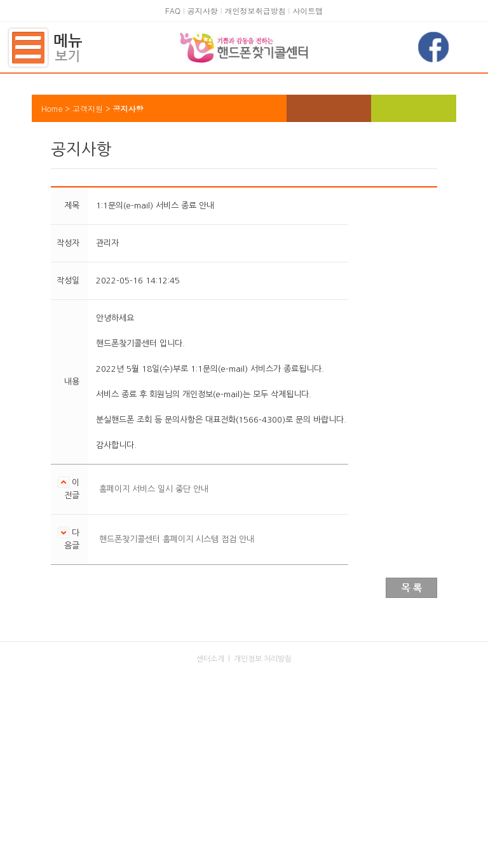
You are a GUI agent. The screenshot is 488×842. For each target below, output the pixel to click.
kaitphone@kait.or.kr (261, 772)
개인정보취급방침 (254, 10)
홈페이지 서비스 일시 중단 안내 (153, 489)
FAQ (172, 10)
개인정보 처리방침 (263, 659)
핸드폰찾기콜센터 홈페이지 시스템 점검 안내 (176, 539)
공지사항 (202, 10)
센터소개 (210, 659)
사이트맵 (307, 10)
